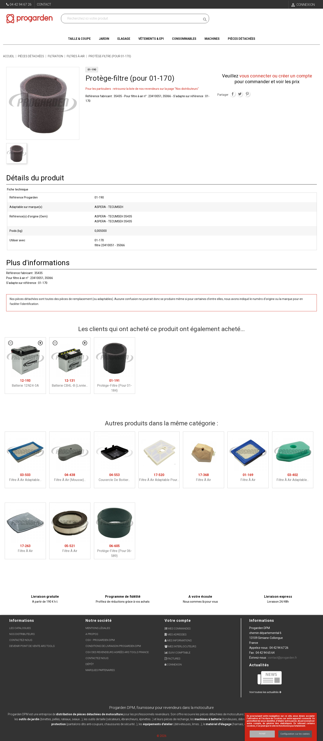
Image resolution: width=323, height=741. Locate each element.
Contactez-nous (20, 640)
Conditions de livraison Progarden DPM (113, 646)
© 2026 (161, 735)
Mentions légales (97, 628)
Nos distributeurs (22, 634)
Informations (261, 620)
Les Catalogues (20, 628)
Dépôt (89, 664)
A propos (91, 634)
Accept (262, 733)
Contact (44, 4)
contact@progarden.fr (282, 657)
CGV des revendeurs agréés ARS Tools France (117, 652)
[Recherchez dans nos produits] (131, 18)
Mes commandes (178, 628)
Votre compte (178, 620)
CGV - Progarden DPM (100, 640)
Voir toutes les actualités (265, 692)
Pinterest (247, 94)
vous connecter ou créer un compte (275, 75)
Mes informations (178, 640)
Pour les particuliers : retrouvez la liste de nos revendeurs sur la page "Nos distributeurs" (142, 88)
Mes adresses (175, 634)
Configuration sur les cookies (295, 734)
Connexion (173, 664)
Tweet (239, 94)
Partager (232, 94)
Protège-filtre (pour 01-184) (114, 385)
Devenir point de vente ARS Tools (32, 646)
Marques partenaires (100, 670)
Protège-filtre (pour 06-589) (114, 551)
